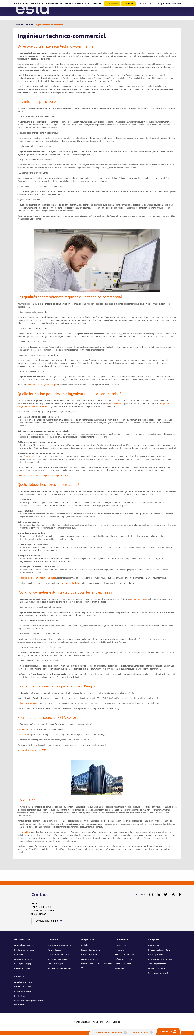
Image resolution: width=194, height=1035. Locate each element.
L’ (23, 832)
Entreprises (153, 940)
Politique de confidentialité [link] (168, 3)
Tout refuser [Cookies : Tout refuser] (128, 3)
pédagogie (27, 456)
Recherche (19, 977)
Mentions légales (82, 1021)
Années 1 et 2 (24, 729)
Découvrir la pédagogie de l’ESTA (31, 750)
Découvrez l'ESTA (22, 940)
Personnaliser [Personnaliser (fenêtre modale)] (145, 3)
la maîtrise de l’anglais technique (42, 384)
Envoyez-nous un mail (49, 921)
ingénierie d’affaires (70, 583)
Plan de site (97, 1021)
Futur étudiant (121, 940)
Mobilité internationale (27, 703)
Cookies (116, 1021)
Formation (53, 940)
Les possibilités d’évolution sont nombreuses (36, 578)
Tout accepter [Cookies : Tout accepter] (112, 3)
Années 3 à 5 (24, 734)
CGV (108, 1021)
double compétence (138, 599)
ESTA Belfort (115, 403)
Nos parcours (87, 940)
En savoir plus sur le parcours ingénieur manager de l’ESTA (42, 475)
